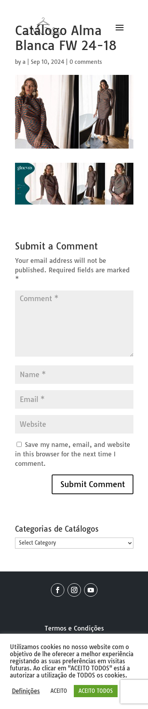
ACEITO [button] (59, 691)
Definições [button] (26, 691)
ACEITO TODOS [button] (96, 691)
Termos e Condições (74, 628)
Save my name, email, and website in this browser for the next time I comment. (72, 454)
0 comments (85, 61)
